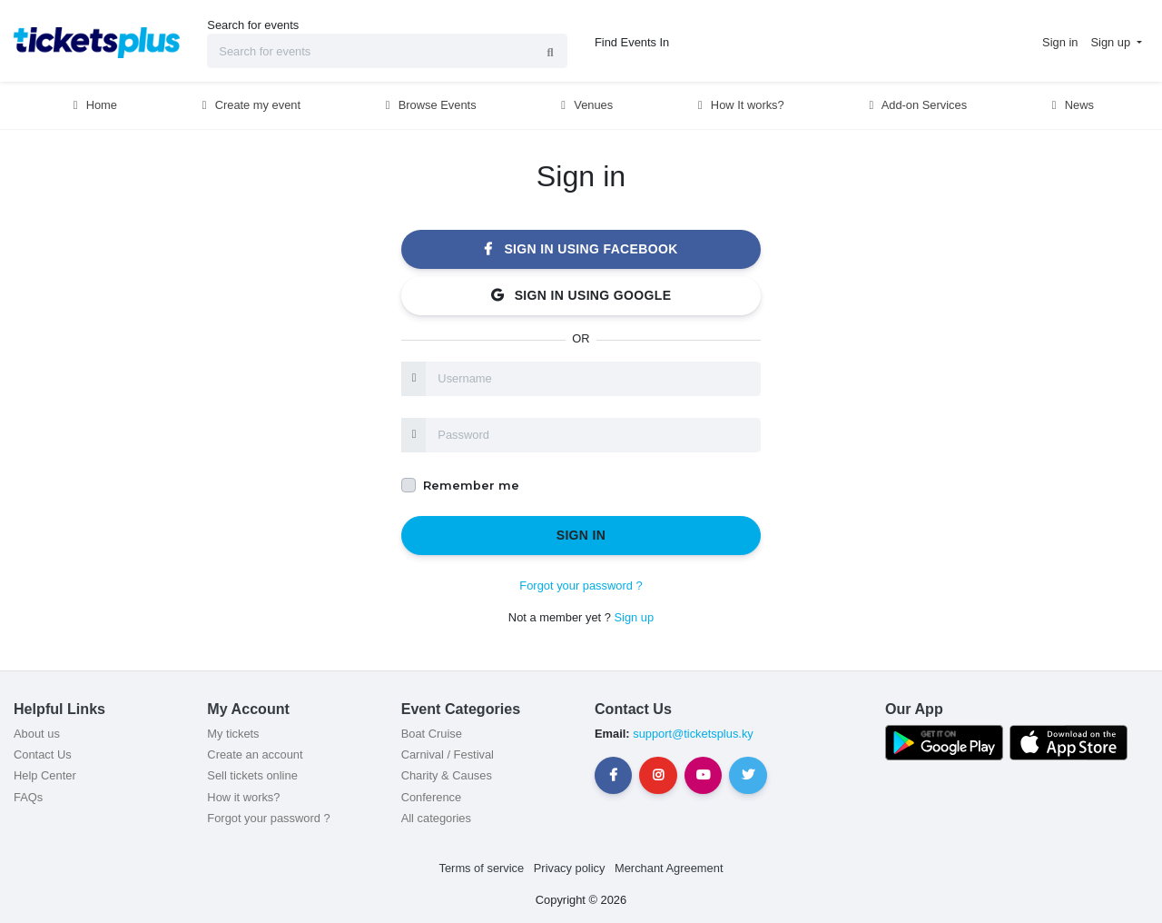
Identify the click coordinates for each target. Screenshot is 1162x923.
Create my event (248, 105)
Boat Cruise (431, 733)
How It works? (738, 105)
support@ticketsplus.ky (691, 733)
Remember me (471, 485)
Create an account (254, 754)
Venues (585, 105)
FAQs (28, 797)
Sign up (634, 617)
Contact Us (43, 754)
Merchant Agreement (669, 868)
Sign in (581, 535)
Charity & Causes (446, 775)
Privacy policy (570, 868)
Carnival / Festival (447, 754)
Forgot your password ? (580, 585)
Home (92, 105)
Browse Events (428, 105)
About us (37, 733)
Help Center (45, 775)
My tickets (233, 733)
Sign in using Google (581, 295)
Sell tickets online (252, 775)
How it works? (243, 797)
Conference (431, 797)
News (1070, 105)
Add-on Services (915, 105)
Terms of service (482, 868)
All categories (436, 818)
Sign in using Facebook (580, 249)
